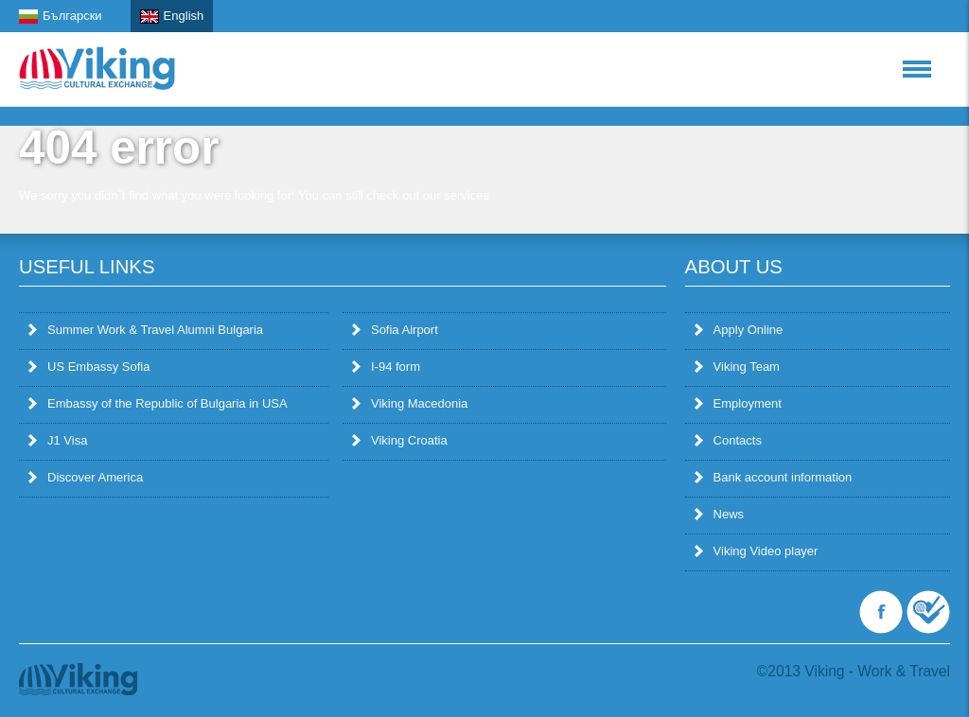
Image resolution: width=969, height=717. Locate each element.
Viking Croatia (400, 440)
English (172, 16)
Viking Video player (757, 551)
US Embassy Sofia (89, 366)
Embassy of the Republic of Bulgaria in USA (158, 403)
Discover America (85, 477)
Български (60, 16)
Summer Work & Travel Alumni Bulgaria (145, 330)
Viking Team (737, 366)
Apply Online (739, 330)
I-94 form (386, 366)
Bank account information (774, 477)
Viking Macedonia (409, 403)
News (720, 514)
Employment (738, 403)
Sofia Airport (395, 330)
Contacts (728, 440)
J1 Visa (57, 440)
